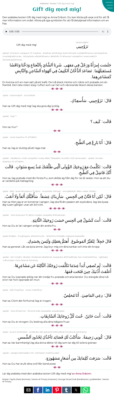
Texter (53, 3)
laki (41, 332)
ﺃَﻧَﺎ (101, 142)
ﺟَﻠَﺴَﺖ (105, 65)
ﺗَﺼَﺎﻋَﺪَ (87, 70)
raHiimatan (22, 332)
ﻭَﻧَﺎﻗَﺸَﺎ (15, 65)
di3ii (12, 290)
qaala (5, 95)
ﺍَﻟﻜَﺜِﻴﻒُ (63, 70)
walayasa (70, 236)
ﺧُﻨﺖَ (79, 316)
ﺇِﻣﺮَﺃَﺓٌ (94, 65)
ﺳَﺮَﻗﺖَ (94, 358)
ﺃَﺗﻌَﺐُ (9, 196)
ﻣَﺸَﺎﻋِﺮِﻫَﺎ (22, 265)
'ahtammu (51, 236)
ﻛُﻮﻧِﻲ (98, 337)
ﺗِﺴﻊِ (31, 166)
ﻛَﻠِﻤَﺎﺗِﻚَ (82, 358)
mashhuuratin (52, 353)
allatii (47, 158)
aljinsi (37, 191)
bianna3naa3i (69, 53)
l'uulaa (41, 158)
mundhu (65, 158)
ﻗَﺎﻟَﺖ (107, 121)
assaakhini (77, 56)
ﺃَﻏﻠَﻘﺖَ (106, 271)
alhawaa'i (67, 56)
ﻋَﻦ (33, 265)
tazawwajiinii (16, 95)
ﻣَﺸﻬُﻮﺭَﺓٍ (53, 358)
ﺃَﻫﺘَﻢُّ (65, 241)
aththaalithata (70, 257)
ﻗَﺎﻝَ (108, 100)
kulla (38, 311)
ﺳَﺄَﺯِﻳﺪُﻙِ (57, 196)
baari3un (20, 137)
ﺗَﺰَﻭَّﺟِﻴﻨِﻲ (96, 100)
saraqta (14, 353)
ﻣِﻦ (73, 358)
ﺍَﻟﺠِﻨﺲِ (71, 196)
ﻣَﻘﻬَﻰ (68, 65)
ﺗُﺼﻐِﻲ (91, 265)
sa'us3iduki (29, 95)
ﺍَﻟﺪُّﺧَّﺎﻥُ (75, 70)
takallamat (47, 257)
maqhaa (37, 53)
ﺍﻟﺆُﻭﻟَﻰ (66, 166)
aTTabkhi (32, 137)
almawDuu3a (37, 236)
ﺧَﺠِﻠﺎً (100, 241)
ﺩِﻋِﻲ (99, 295)
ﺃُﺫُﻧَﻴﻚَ (95, 271)
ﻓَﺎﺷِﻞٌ (100, 172)
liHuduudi (70, 332)
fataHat (24, 260)
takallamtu (16, 158)
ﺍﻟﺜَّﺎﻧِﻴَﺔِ (37, 220)
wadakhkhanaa (85, 53)
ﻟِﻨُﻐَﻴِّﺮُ (91, 241)
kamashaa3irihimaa (12, 60)
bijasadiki (79, 236)
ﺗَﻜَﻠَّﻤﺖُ (94, 166)
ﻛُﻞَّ (71, 316)
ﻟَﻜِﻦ (99, 196)
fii (31, 53)
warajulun (25, 53)
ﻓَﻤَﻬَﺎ (68, 271)
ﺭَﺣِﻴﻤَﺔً (88, 337)
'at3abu (92, 191)
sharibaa (47, 53)
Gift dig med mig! (26, 44)
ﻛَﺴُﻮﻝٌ (88, 220)
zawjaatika (46, 311)
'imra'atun (14, 53)
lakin (12, 191)
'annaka (99, 158)
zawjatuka (58, 257)
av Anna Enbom (81, 373)
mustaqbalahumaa (12, 56)
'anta (13, 215)
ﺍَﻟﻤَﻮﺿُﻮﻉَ (78, 241)
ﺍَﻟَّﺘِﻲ (56, 166)
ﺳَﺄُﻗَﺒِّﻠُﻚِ (32, 196)
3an (80, 257)
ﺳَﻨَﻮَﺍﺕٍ (21, 166)
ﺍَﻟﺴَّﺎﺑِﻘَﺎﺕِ (48, 316)
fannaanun (26, 191)
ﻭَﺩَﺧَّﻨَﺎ (25, 65)
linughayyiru (24, 236)
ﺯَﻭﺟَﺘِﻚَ (78, 166)
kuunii (13, 332)
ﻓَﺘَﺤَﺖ (78, 271)
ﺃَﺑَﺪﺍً (82, 265)
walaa (85, 191)
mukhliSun (36, 290)
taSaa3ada (28, 56)
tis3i (72, 158)
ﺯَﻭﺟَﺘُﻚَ (51, 265)
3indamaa (36, 257)
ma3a (24, 158)
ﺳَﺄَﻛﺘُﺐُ (75, 337)
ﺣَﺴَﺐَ (59, 220)
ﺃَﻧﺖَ (97, 220)
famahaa (33, 260)
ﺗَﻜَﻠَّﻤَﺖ (63, 265)
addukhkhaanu (42, 56)
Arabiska (44, 3)
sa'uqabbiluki (69, 191)
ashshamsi (81, 332)
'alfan (78, 191)
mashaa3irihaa (89, 257)
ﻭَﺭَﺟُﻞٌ (85, 65)
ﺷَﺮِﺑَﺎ (58, 65)
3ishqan (57, 191)
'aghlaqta (103, 257)
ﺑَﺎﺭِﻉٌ (95, 142)
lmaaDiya (19, 290)
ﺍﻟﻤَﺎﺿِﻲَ (88, 295)
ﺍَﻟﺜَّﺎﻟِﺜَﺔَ (41, 265)
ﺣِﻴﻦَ (87, 271)
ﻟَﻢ (98, 265)
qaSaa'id (48, 332)
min (32, 353)
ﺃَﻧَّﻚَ (108, 172)
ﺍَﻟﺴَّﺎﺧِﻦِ (34, 70)
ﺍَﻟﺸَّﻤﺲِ (24, 337)
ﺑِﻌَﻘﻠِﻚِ (56, 241)
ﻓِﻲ (77, 65)
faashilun (7, 161)
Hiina (17, 260)
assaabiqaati (58, 311)
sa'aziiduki (47, 191)
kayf (13, 116)
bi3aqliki (61, 236)
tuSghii (18, 257)
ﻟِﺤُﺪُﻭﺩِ (37, 337)
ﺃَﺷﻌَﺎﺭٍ (65, 358)
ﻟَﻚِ (66, 337)
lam (12, 257)
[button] (108, 6)
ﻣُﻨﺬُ (38, 166)
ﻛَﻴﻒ (96, 121)
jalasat (6, 53)
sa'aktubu (34, 332)
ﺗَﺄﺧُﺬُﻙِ (47, 337)
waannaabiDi (90, 56)
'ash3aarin (40, 353)
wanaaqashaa (100, 53)
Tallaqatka (55, 158)
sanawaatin (80, 158)
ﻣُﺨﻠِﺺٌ (69, 295)
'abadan (27, 257)
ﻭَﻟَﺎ (16, 196)
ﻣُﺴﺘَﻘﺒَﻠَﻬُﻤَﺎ (103, 70)
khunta (31, 311)
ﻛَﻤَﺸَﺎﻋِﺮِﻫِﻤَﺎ (101, 76)
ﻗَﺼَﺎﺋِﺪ (58, 337)
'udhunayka (8, 260)
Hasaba (38, 215)
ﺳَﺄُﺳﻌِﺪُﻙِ (79, 100)
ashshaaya (57, 53)
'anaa (12, 137)
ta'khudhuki (59, 332)
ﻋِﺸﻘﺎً (45, 196)
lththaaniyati (59, 215)
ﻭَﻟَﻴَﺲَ (45, 241)
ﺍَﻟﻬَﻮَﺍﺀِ (46, 70)
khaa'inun (21, 311)
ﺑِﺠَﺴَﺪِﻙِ (34, 241)
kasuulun (20, 215)
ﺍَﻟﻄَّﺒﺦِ (80, 142)
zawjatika (32, 158)
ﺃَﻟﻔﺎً (22, 196)
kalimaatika (24, 353)
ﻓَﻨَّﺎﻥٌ (87, 196)
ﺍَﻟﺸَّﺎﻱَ (48, 65)
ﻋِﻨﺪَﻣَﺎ (74, 265)
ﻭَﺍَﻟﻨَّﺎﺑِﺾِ (21, 70)
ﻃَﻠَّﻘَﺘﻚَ (47, 166)
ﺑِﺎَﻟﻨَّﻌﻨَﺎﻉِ (36, 65)
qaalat (6, 116)
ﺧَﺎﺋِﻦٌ (89, 316)
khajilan (12, 236)
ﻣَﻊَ (86, 166)
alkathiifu (54, 56)
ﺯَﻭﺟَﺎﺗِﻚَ (63, 316)
